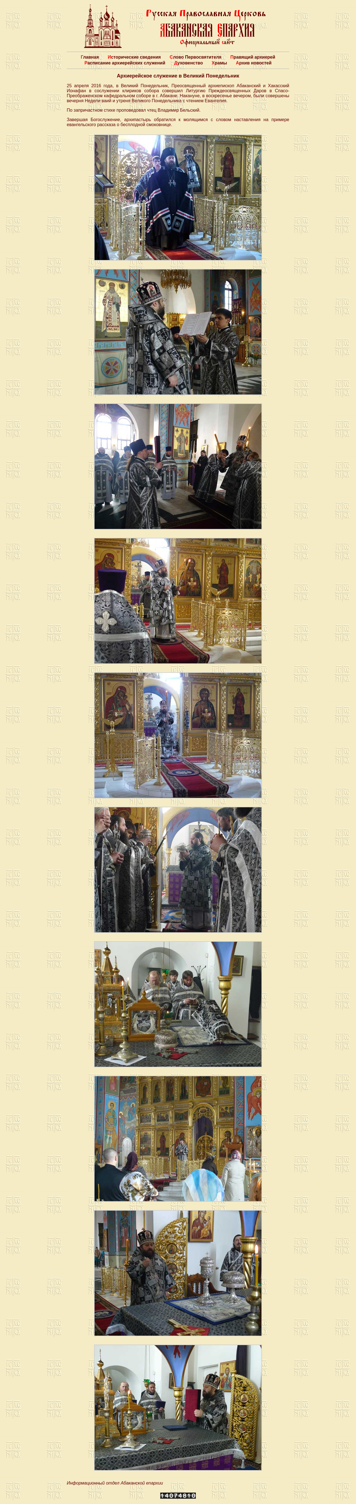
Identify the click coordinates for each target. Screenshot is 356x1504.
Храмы (219, 63)
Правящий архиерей (252, 57)
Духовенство (188, 63)
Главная (90, 57)
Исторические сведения (134, 57)
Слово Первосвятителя (195, 57)
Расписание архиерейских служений (125, 63)
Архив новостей (253, 63)
